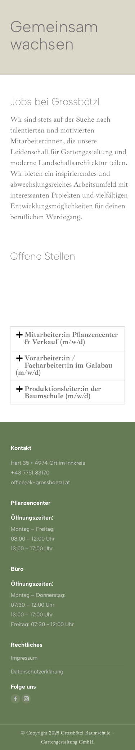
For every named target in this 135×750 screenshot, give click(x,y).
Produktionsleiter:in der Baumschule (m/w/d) (62, 392)
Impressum (24, 658)
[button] (67, 338)
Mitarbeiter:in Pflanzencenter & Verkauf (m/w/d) (71, 338)
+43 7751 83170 (30, 472)
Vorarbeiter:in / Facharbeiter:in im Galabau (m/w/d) (64, 365)
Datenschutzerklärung (37, 671)
